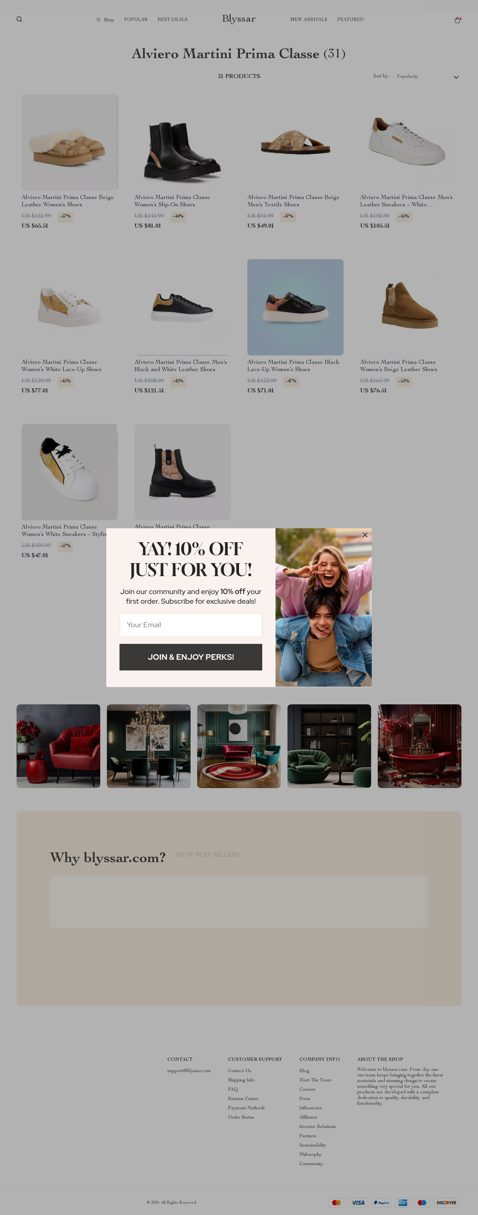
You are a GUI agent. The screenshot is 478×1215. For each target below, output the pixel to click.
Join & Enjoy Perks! (191, 657)
